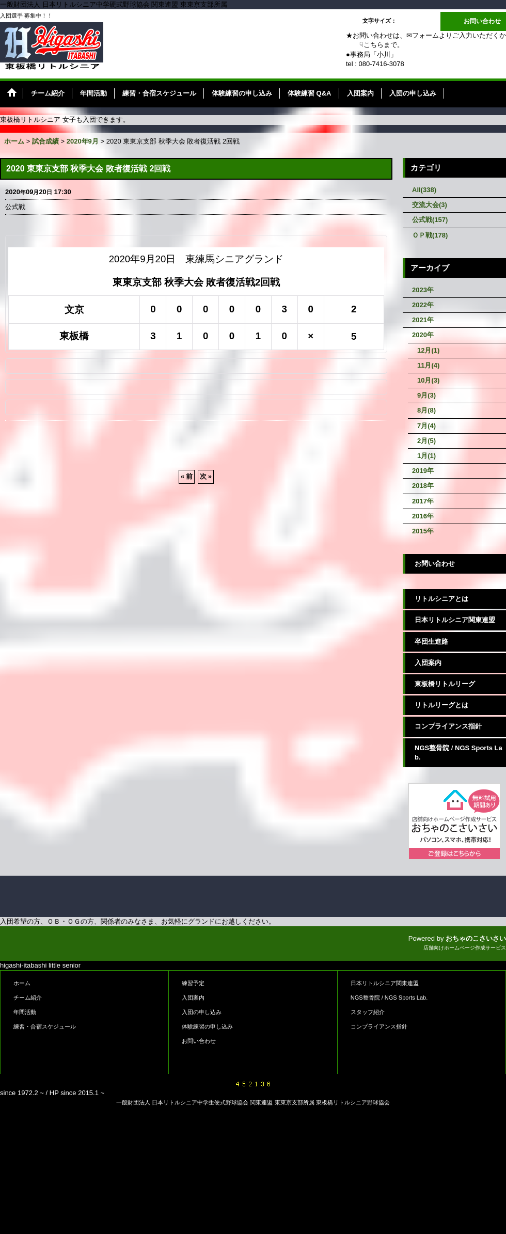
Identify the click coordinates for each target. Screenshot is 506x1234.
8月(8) (426, 410)
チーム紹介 (27, 997)
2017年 (423, 501)
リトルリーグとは (441, 705)
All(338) (424, 190)
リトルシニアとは (441, 599)
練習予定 (193, 983)
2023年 (423, 290)
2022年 (423, 305)
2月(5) (426, 441)
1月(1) (426, 456)
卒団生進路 (431, 641)
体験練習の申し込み (207, 1026)
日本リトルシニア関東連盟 (455, 620)
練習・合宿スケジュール (44, 1026)
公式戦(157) (430, 220)
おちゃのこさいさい (476, 938)
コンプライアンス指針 (448, 726)
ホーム (21, 983)
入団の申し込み (202, 1012)
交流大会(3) (429, 205)
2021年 (423, 320)
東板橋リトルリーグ (445, 684)
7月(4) (426, 426)
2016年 (423, 516)
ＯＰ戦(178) (430, 235)
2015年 (423, 531)
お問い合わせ (482, 21)
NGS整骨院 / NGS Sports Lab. (458, 752)
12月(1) (428, 350)
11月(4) (428, 365)
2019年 (423, 470)
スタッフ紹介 (368, 1012)
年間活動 (24, 1012)
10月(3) (428, 380)
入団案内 (428, 663)
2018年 (423, 485)
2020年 (423, 335)
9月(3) (426, 395)
